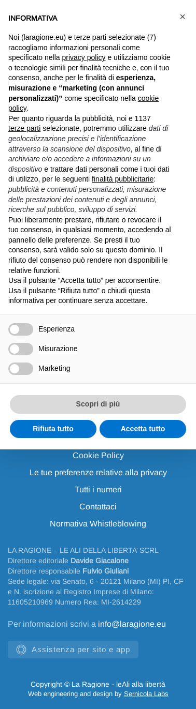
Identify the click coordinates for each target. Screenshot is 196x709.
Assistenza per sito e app (73, 649)
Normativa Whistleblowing (98, 523)
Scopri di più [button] (98, 404)
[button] (182, 16)
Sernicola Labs (146, 694)
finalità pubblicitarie (122, 179)
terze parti (24, 128)
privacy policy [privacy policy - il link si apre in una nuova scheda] (84, 57)
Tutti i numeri (98, 489)
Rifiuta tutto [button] (53, 429)
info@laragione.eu (132, 624)
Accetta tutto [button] (143, 429)
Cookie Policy (98, 455)
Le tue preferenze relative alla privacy (98, 472)
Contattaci (98, 506)
